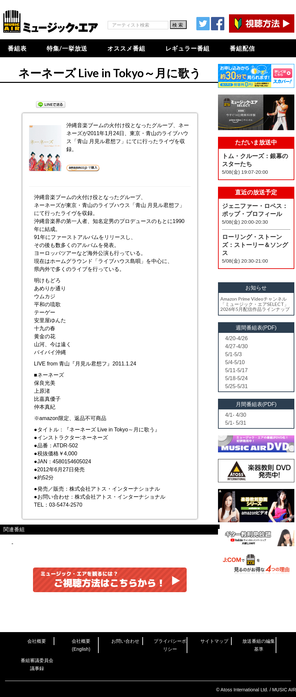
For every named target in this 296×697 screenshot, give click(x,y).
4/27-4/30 (236, 346)
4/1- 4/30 (235, 415)
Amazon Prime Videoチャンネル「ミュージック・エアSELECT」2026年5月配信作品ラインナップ (255, 304)
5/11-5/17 (236, 370)
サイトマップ (214, 641)
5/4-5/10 (235, 362)
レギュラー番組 (187, 48)
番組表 (17, 48)
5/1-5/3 (233, 354)
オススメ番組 (126, 48)
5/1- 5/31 (235, 423)
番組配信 (242, 48)
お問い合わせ (125, 641)
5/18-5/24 (236, 378)
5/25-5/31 (236, 386)
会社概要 (36, 641)
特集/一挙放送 (67, 48)
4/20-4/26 (236, 338)
